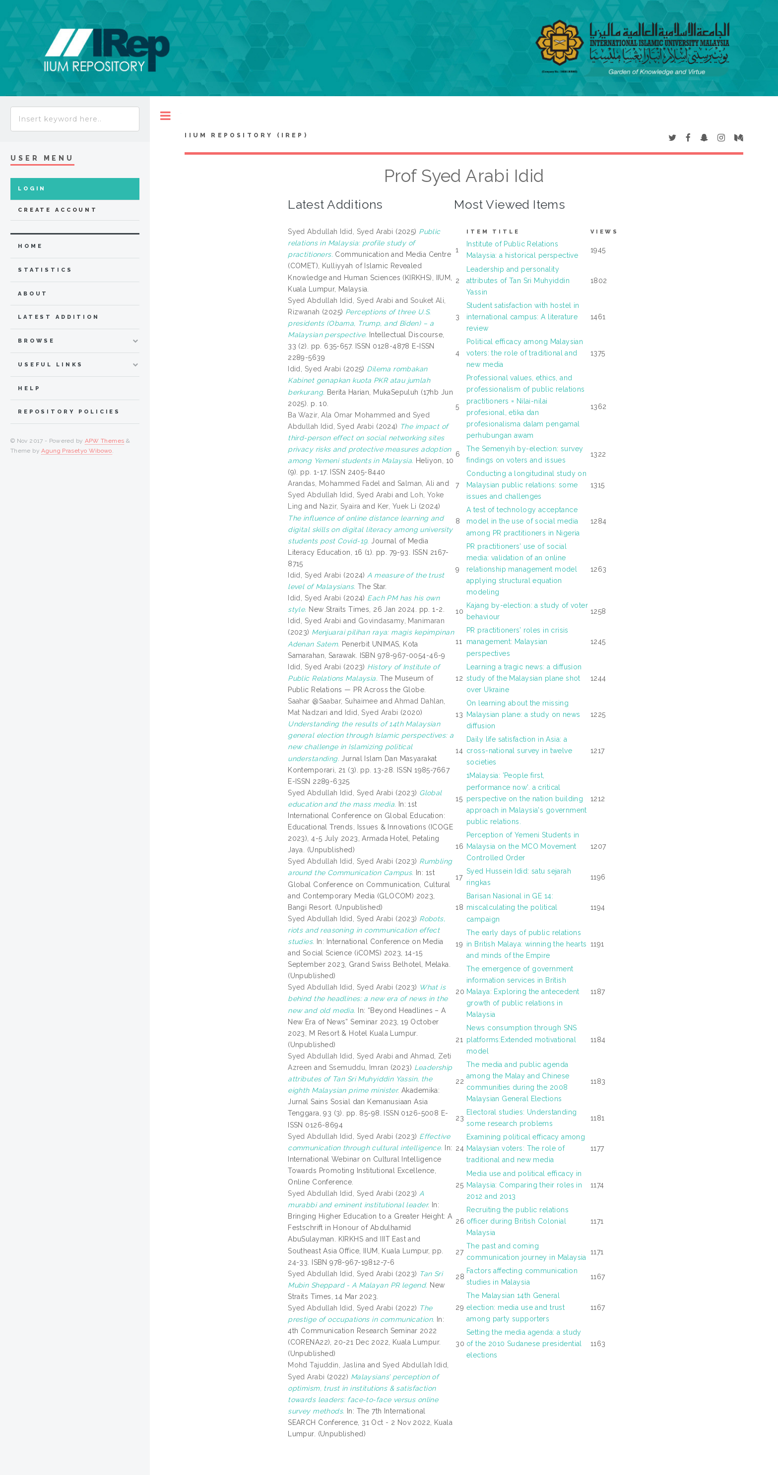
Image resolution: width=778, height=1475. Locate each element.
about (33, 294)
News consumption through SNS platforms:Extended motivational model (521, 1039)
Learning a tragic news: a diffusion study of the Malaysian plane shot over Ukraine (524, 678)
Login (32, 188)
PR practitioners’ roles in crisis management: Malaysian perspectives (517, 641)
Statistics (45, 270)
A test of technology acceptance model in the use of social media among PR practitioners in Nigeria (523, 521)
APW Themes (105, 440)
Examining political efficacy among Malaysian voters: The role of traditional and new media (525, 1148)
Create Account (58, 210)
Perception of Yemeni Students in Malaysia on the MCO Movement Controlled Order (522, 846)
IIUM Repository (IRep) (246, 135)
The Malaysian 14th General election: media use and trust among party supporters (515, 1307)
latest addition (59, 317)
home (30, 246)
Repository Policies (69, 412)
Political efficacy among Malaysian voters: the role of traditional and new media (524, 353)
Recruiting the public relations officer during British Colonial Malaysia (517, 1221)
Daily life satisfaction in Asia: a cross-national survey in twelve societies (519, 750)
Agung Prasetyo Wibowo (76, 450)
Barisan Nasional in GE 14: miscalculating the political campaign (512, 907)
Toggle (165, 115)
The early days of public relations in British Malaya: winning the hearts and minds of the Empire (526, 944)
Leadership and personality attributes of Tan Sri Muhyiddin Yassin (518, 280)
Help (29, 388)
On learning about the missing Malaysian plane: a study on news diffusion (523, 714)
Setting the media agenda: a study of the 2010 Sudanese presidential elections (524, 1343)
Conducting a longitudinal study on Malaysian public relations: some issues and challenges (526, 485)
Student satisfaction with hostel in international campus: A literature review (523, 316)
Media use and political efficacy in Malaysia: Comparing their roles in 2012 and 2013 (524, 1185)
